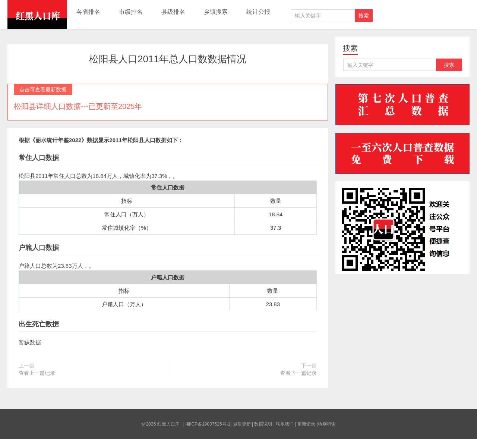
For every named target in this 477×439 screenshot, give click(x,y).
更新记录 (306, 424)
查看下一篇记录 (298, 373)
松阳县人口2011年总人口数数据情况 (167, 59)
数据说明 (263, 424)
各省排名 (88, 12)
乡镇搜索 (216, 12)
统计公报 (258, 12)
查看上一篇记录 (37, 373)
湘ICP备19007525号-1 (208, 424)
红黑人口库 (37, 14)
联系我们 (285, 424)
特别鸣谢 (327, 424)
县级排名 (173, 12)
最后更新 (242, 424)
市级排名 (131, 12)
